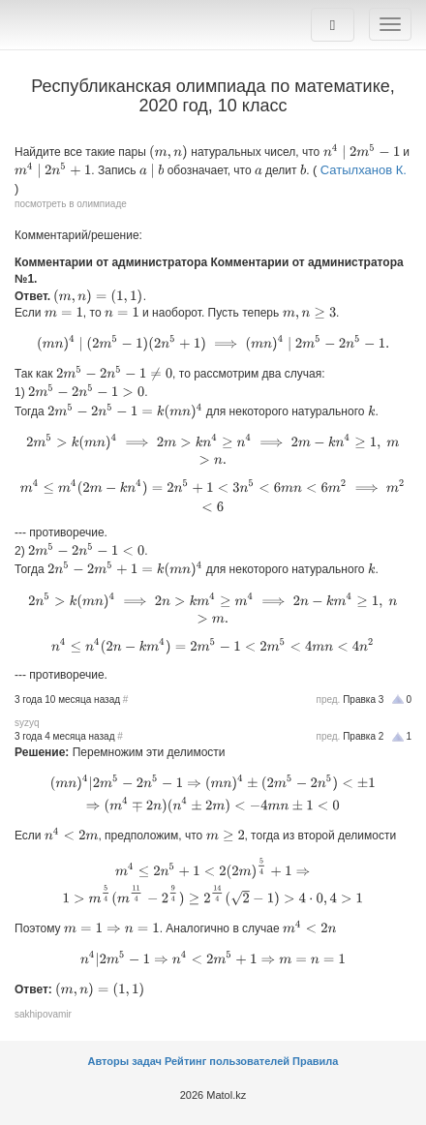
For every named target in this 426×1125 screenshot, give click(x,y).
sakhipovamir (43, 1014)
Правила (315, 1061)
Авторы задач (126, 1061)
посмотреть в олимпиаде (71, 203)
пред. (328, 699)
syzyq (27, 722)
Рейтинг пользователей (227, 1061)
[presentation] (168, 152)
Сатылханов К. (363, 170)
